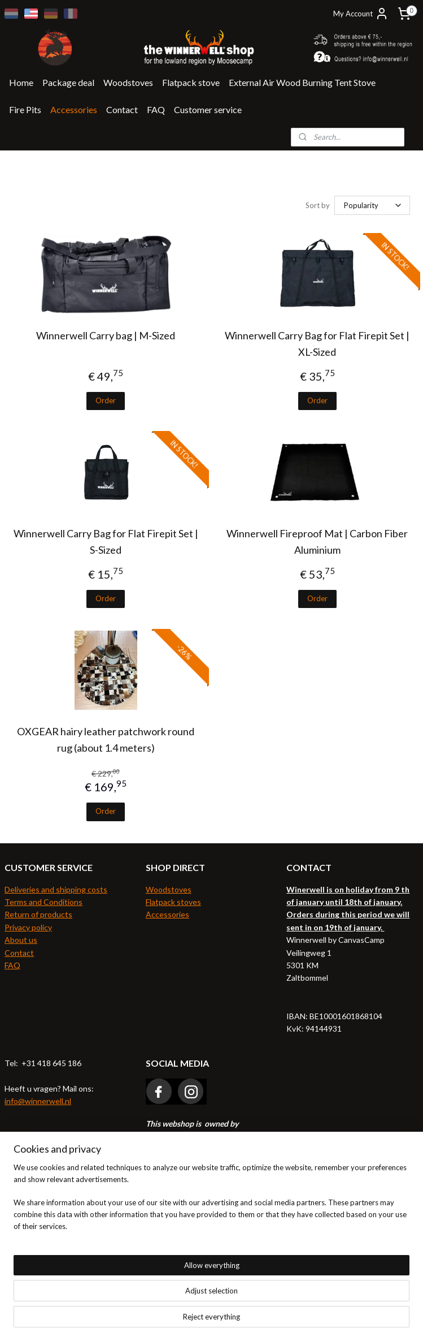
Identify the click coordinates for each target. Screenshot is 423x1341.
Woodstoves (128, 82)
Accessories (73, 109)
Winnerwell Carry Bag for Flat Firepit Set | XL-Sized (317, 343)
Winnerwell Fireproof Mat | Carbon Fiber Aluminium (317, 541)
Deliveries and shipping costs (56, 889)
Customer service (208, 109)
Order (105, 400)
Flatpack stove (191, 82)
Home (21, 82)
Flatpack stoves (173, 902)
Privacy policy (28, 927)
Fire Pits (25, 109)
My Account (361, 13)
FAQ (156, 109)
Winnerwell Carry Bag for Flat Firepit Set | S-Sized (106, 541)
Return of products (38, 914)
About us (21, 940)
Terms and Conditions (43, 902)
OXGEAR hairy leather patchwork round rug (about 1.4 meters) (105, 740)
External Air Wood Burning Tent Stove (302, 82)
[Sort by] (372, 205)
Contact (122, 109)
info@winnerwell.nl (38, 1101)
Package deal (68, 82)
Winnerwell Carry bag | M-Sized (105, 335)
